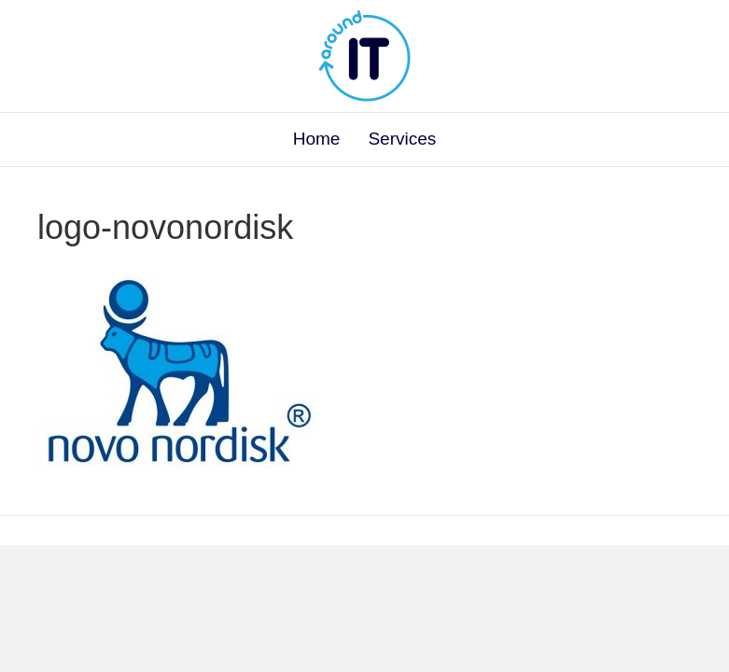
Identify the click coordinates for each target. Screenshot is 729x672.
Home (317, 138)
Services (402, 138)
